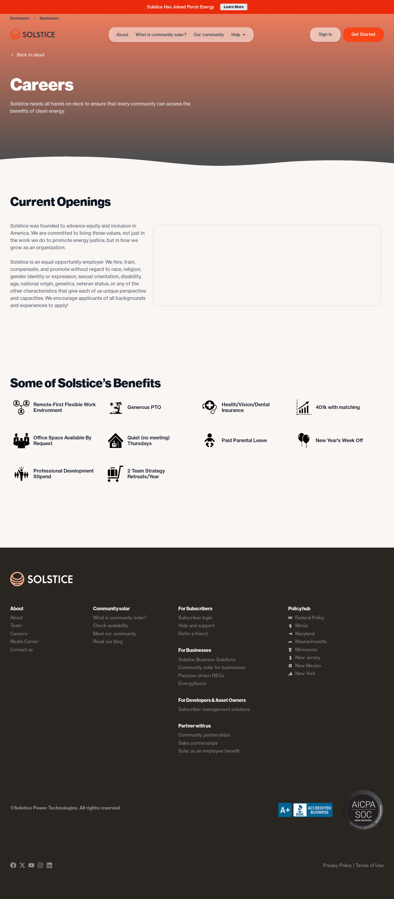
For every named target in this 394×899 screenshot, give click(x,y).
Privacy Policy (337, 865)
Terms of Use (369, 865)
